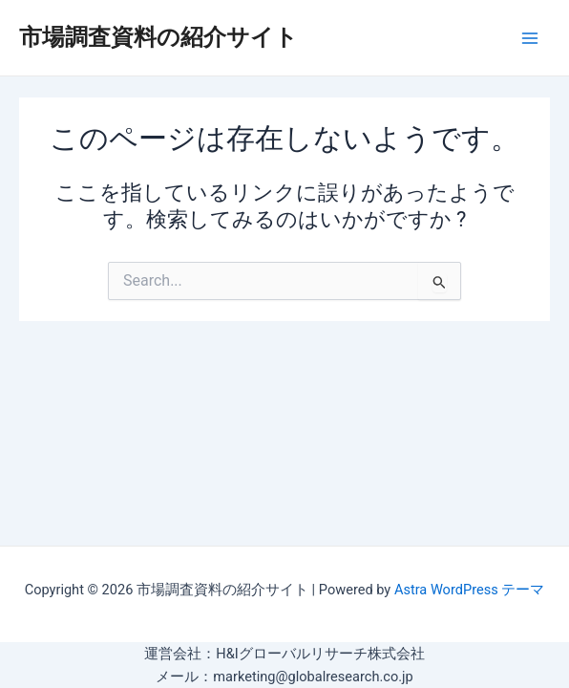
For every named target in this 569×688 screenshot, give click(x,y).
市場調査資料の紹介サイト (158, 37)
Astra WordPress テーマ (469, 589)
